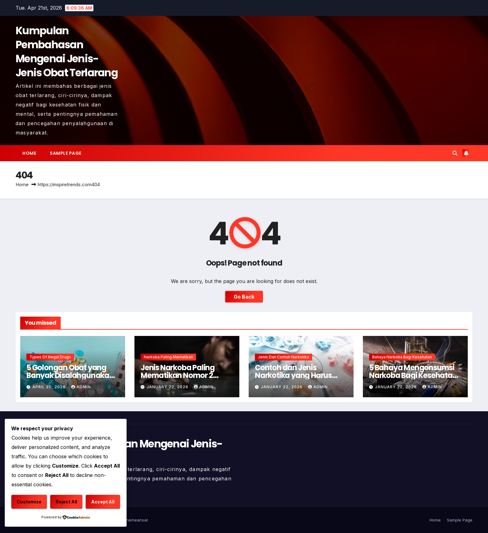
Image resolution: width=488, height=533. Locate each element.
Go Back (244, 297)
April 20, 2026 (49, 386)
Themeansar (135, 519)
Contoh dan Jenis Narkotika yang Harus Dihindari (293, 375)
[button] (455, 153)
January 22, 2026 (168, 386)
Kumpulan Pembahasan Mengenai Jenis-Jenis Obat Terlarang (67, 51)
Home (29, 153)
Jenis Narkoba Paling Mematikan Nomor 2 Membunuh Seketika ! (179, 375)
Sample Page (66, 153)
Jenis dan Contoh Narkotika (283, 357)
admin (81, 386)
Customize (29, 501)
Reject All (66, 501)
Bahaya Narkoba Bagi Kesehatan (402, 357)
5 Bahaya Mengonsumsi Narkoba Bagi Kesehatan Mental (413, 375)
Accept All (103, 501)
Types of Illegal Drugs (50, 357)
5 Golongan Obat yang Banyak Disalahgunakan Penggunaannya (70, 375)
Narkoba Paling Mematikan (168, 357)
